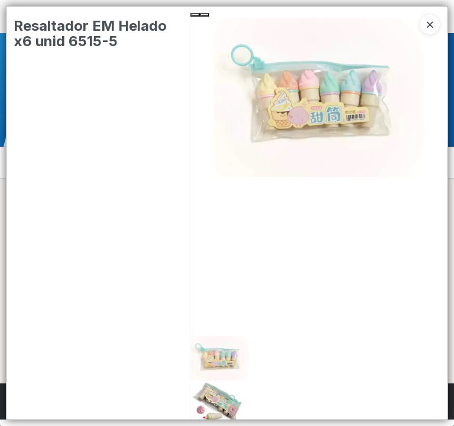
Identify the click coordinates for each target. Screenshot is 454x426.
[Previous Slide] (195, 15)
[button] (318, 358)
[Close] (429, 24)
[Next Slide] (204, 15)
